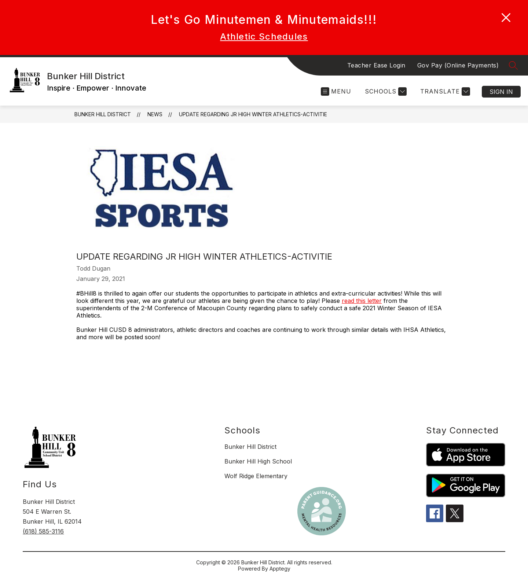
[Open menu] (336, 91)
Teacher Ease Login (376, 65)
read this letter (362, 300)
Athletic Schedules (264, 36)
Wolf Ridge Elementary (255, 476)
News (154, 114)
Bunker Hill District (102, 114)
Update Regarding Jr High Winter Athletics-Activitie (253, 114)
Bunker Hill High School (258, 461)
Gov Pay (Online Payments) (458, 65)
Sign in (501, 91)
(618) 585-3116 (43, 531)
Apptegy (280, 568)
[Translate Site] (444, 91)
